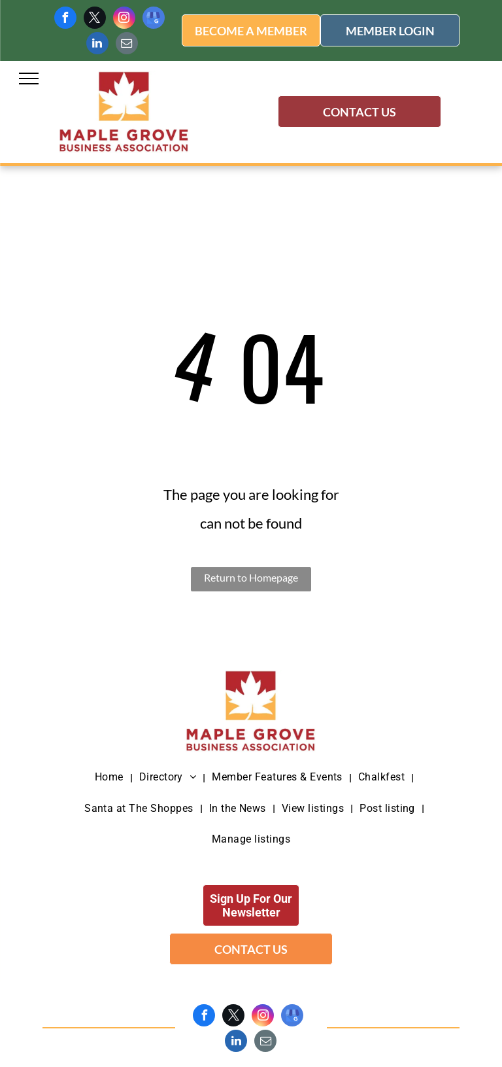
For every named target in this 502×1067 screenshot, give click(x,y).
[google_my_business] (153, 19)
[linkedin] (97, 45)
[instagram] (124, 19)
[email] (127, 45)
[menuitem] (110, 777)
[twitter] (95, 19)
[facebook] (65, 19)
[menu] (29, 78)
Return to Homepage (251, 577)
